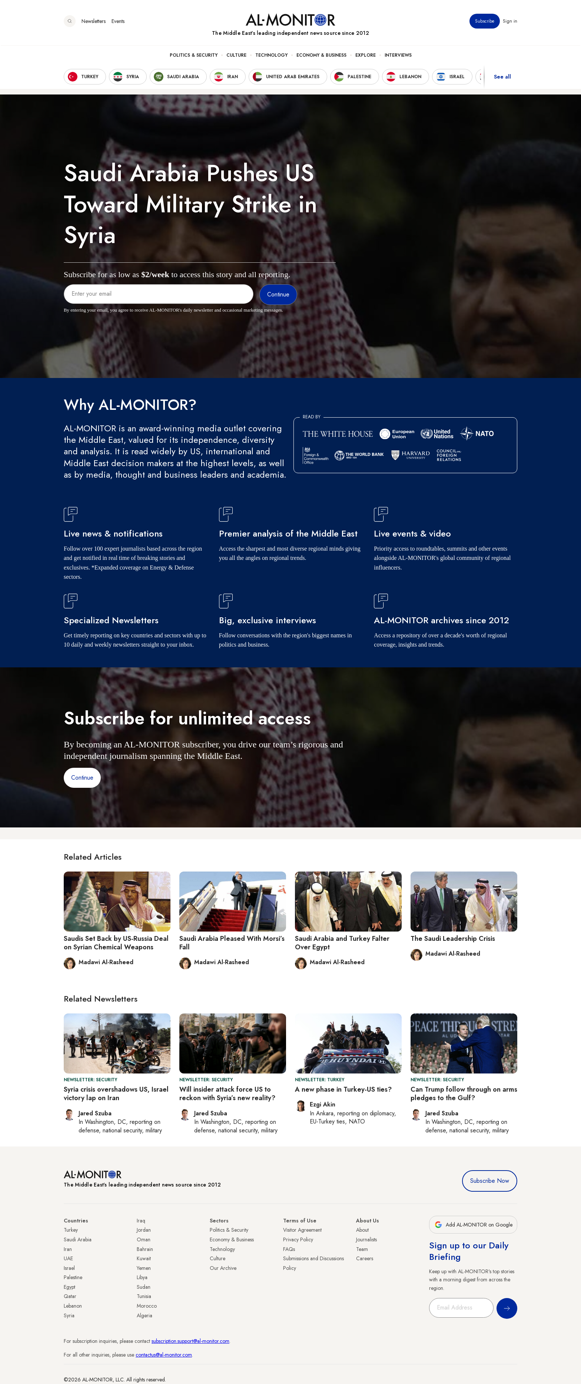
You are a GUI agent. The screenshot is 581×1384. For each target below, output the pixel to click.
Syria (69, 1315)
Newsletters (94, 22)
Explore (365, 56)
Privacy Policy (298, 1239)
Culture (236, 56)
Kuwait (144, 1258)
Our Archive (223, 1268)
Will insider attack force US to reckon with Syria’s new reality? (227, 1094)
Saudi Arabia (78, 1239)
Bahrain (145, 1249)
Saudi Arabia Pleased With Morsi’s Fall (232, 943)
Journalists (366, 1239)
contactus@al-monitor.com (164, 1354)
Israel (69, 1268)
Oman (143, 1239)
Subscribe (484, 22)
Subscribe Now (489, 1180)
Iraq (141, 1220)
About (362, 1230)
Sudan (143, 1287)
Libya (142, 1277)
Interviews (398, 56)
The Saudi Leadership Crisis (453, 938)
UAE (68, 1258)
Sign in (510, 22)
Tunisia (144, 1296)
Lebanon (73, 1306)
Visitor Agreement (302, 1230)
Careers (364, 1258)
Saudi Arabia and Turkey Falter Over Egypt (342, 943)
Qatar (70, 1296)
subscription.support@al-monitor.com (190, 1341)
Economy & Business (321, 56)
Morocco (147, 1306)
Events (118, 22)
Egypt (69, 1287)
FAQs (289, 1249)
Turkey (71, 1230)
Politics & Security (194, 56)
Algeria (144, 1315)
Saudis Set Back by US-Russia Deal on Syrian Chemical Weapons (116, 943)
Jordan (144, 1230)
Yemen (144, 1268)
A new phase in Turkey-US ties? (343, 1089)
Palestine (73, 1277)
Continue (82, 777)
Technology (271, 56)
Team (362, 1249)
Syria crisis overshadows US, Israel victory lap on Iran (116, 1094)
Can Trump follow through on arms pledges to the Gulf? (464, 1094)
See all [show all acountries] (502, 77)
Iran (68, 1249)
